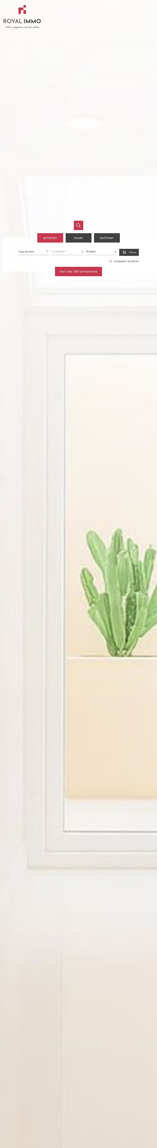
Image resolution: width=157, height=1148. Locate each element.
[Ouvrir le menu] (152, 8)
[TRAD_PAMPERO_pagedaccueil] (22, 28)
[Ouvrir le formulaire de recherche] (129, 252)
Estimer (107, 238)
